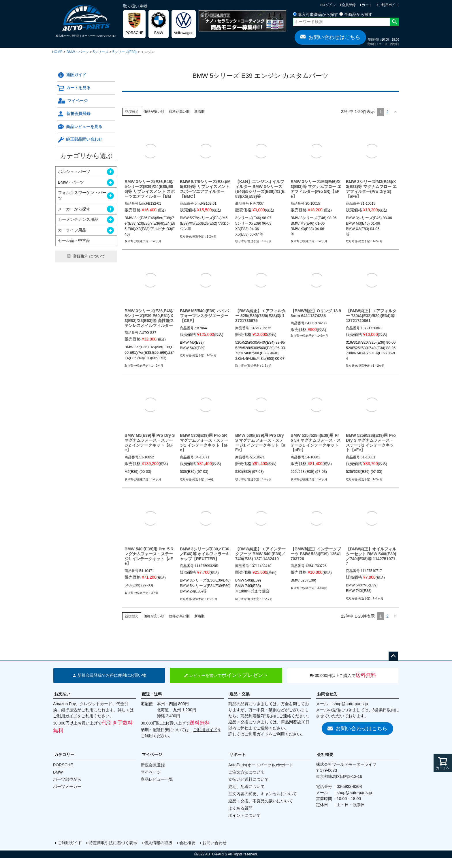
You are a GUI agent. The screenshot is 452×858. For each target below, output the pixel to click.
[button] (395, 112)
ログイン (329, 5)
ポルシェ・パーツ (74, 171)
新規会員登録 (74, 114)
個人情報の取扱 (158, 842)
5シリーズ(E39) (124, 52)
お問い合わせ (214, 842)
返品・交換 (239, 694)
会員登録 (349, 5)
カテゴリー (64, 754)
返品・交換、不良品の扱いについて (260, 801)
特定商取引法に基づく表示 (113, 842)
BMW (58, 772)
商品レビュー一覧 (157, 779)
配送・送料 (152, 694)
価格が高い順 (179, 112)
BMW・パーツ (78, 52)
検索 (394, 22)
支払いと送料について (248, 779)
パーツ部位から (67, 779)
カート (367, 5)
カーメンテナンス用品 (78, 219)
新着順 (199, 112)
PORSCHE (63, 765)
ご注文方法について (246, 772)
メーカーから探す (74, 209)
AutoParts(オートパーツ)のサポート (260, 765)
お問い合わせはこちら (330, 37)
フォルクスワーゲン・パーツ (82, 195)
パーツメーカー (67, 786)
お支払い (62, 694)
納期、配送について (246, 786)
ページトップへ (393, 656)
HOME (57, 52)
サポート (237, 754)
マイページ (72, 101)
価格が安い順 (154, 112)
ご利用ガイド (388, 5)
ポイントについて (244, 815)
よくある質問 (240, 808)
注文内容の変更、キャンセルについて (262, 793)
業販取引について (89, 256)
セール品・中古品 (74, 240)
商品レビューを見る (79, 127)
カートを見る (74, 88)
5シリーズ (101, 52)
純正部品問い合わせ (79, 140)
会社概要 (325, 754)
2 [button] (387, 112)
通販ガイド (71, 75)
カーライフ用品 (72, 230)
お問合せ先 (327, 694)
